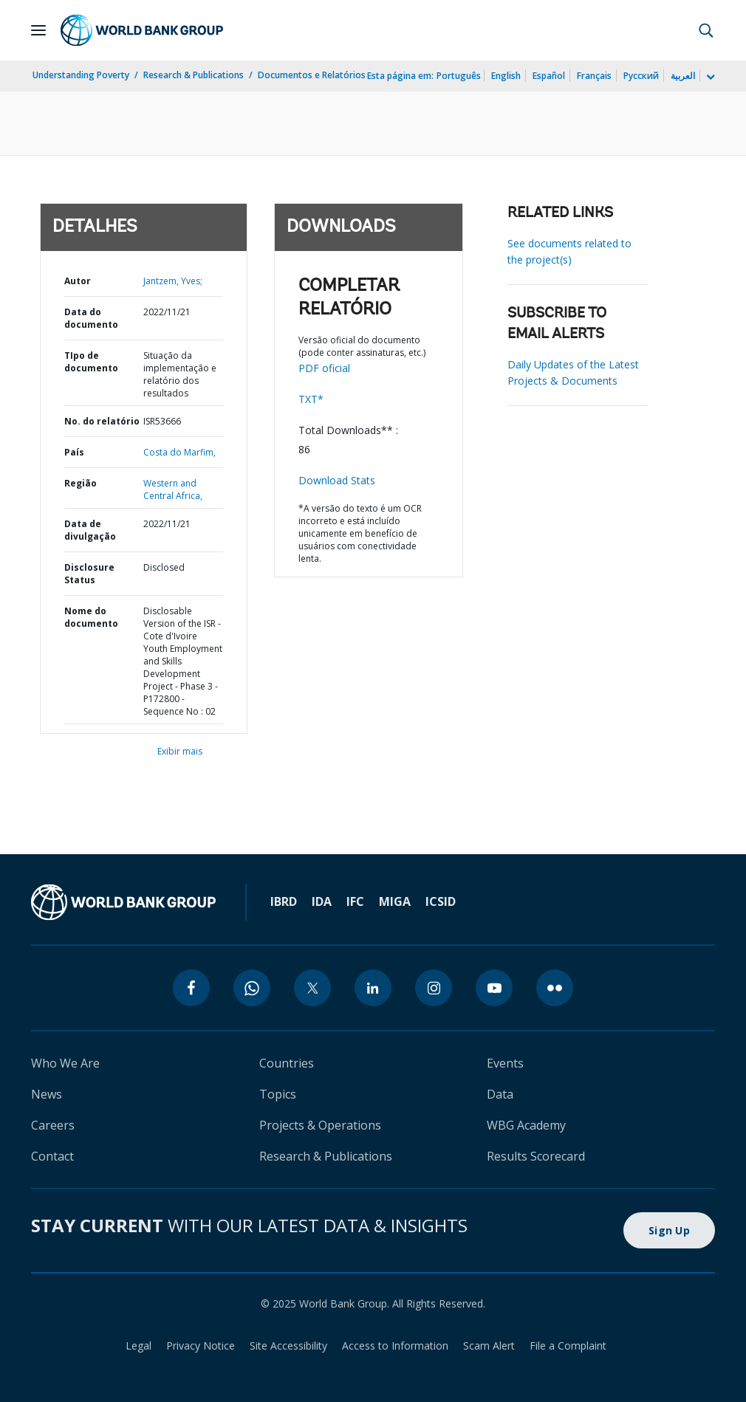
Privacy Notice (200, 1346)
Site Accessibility (288, 1346)
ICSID (440, 901)
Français (594, 75)
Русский (641, 75)
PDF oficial (324, 368)
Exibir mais (179, 751)
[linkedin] (373, 987)
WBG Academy (526, 1125)
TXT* (311, 399)
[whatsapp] (251, 987)
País (74, 452)
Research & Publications (193, 75)
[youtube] (494, 987)
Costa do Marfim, (179, 452)
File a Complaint (568, 1346)
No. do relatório (102, 421)
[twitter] (312, 987)
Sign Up (669, 1230)
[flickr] (554, 987)
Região (80, 483)
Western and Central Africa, (172, 489)
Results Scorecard (536, 1156)
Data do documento (91, 318)
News (46, 1094)
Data (500, 1094)
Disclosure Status (89, 573)
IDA (322, 901)
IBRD (283, 901)
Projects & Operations (320, 1125)
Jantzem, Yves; (172, 281)
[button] (706, 30)
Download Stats (336, 480)
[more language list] (709, 77)
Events (505, 1063)
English (506, 75)
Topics (277, 1094)
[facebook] (191, 987)
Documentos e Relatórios (312, 75)
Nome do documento (91, 617)
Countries (286, 1063)
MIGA (395, 901)
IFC (355, 901)
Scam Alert (489, 1346)
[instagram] (433, 987)
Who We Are (65, 1063)
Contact (52, 1156)
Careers (53, 1125)
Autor (77, 281)
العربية (683, 75)
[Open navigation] (38, 30)
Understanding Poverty (80, 75)
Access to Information (395, 1346)
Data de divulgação (90, 530)
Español (549, 75)
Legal (138, 1346)
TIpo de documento (91, 361)
